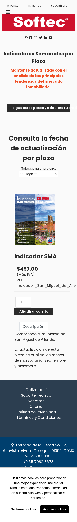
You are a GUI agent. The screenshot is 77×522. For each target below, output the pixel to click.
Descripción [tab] (33, 326)
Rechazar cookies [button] (23, 509)
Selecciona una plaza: (38, 168)
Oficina (36, 406)
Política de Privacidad (36, 412)
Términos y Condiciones (38, 417)
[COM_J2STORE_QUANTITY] (23, 302)
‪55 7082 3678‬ (40, 461)
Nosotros (36, 400)
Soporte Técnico (36, 395)
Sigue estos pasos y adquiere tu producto (41, 107)
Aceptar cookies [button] (54, 509)
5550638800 (41, 456)
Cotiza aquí (36, 389)
